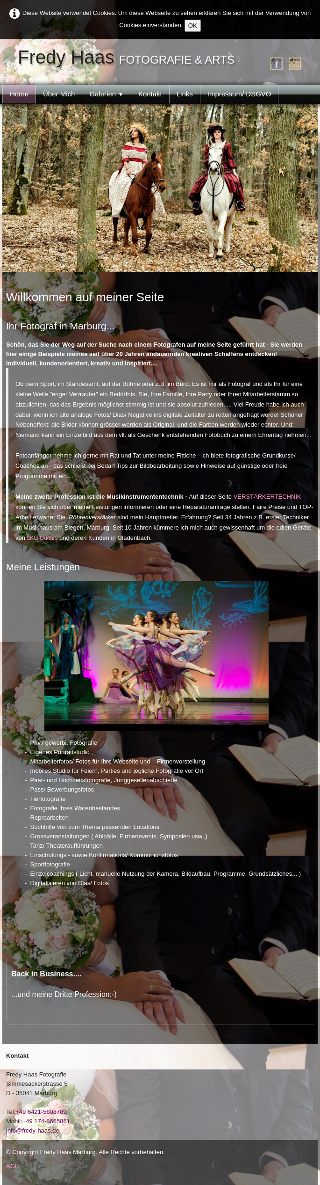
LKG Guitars (43, 538)
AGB (12, 1166)
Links (185, 94)
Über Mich (59, 94)
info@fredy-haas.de (32, 1130)
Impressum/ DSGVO (239, 94)
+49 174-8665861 (46, 1121)
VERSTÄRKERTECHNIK (267, 496)
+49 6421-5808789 (41, 1111)
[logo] (128, 57)
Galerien (106, 94)
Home (19, 94)
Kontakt (150, 94)
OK (192, 25)
